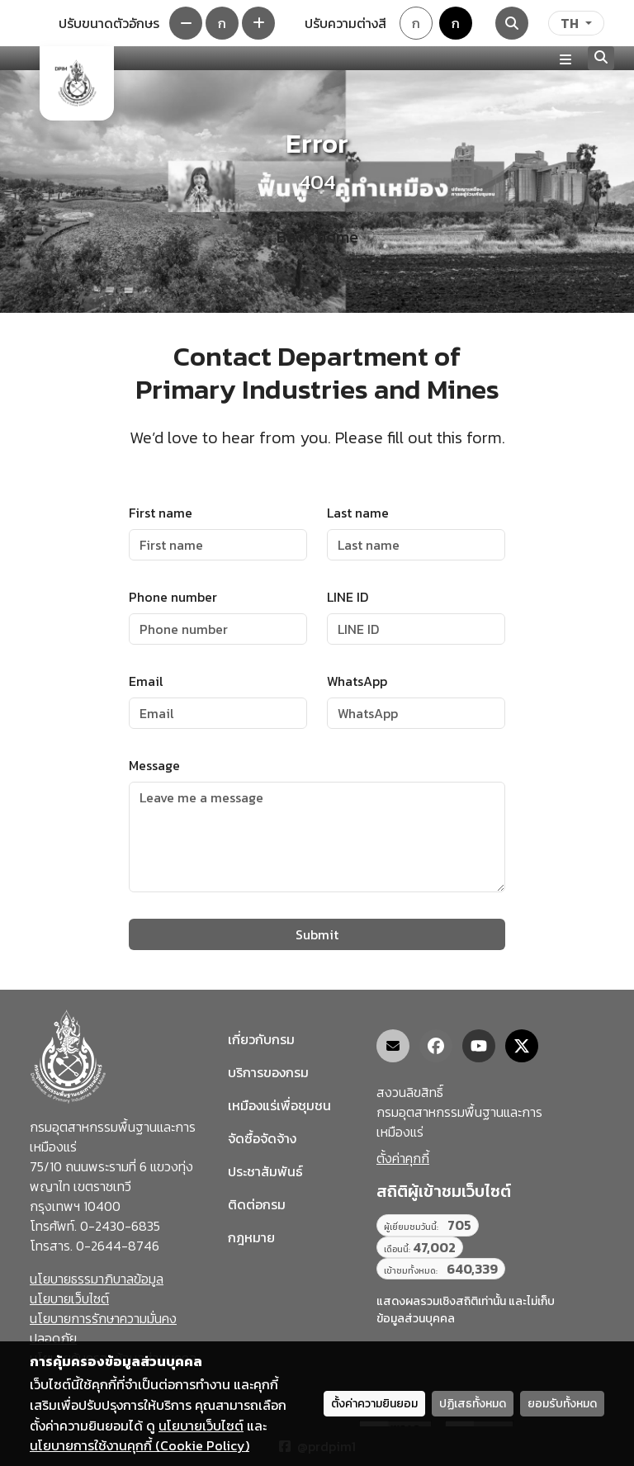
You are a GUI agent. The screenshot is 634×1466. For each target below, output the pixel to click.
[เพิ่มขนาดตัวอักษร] (258, 23)
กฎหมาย (251, 1237)
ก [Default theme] (416, 23)
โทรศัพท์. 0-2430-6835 (95, 1226)
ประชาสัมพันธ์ (265, 1171)
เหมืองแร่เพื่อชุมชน (279, 1105)
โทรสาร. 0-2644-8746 (94, 1246)
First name (160, 513)
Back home (317, 237)
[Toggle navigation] (565, 58)
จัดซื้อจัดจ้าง (262, 1138)
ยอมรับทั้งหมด (562, 1403)
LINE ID (347, 597)
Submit (317, 934)
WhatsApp (357, 681)
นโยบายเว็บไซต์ (69, 1298)
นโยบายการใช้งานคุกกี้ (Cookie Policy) (139, 1445)
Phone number (173, 597)
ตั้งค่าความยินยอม (374, 1403)
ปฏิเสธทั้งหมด (472, 1403)
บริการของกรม (268, 1072)
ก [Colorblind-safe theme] (456, 23)
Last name (358, 513)
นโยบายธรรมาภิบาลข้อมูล (96, 1279)
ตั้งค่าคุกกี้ (402, 1158)
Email (146, 681)
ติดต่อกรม (257, 1204)
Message (154, 765)
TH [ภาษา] (570, 23)
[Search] (511, 23)
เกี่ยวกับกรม (261, 1039)
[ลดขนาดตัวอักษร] (185, 23)
